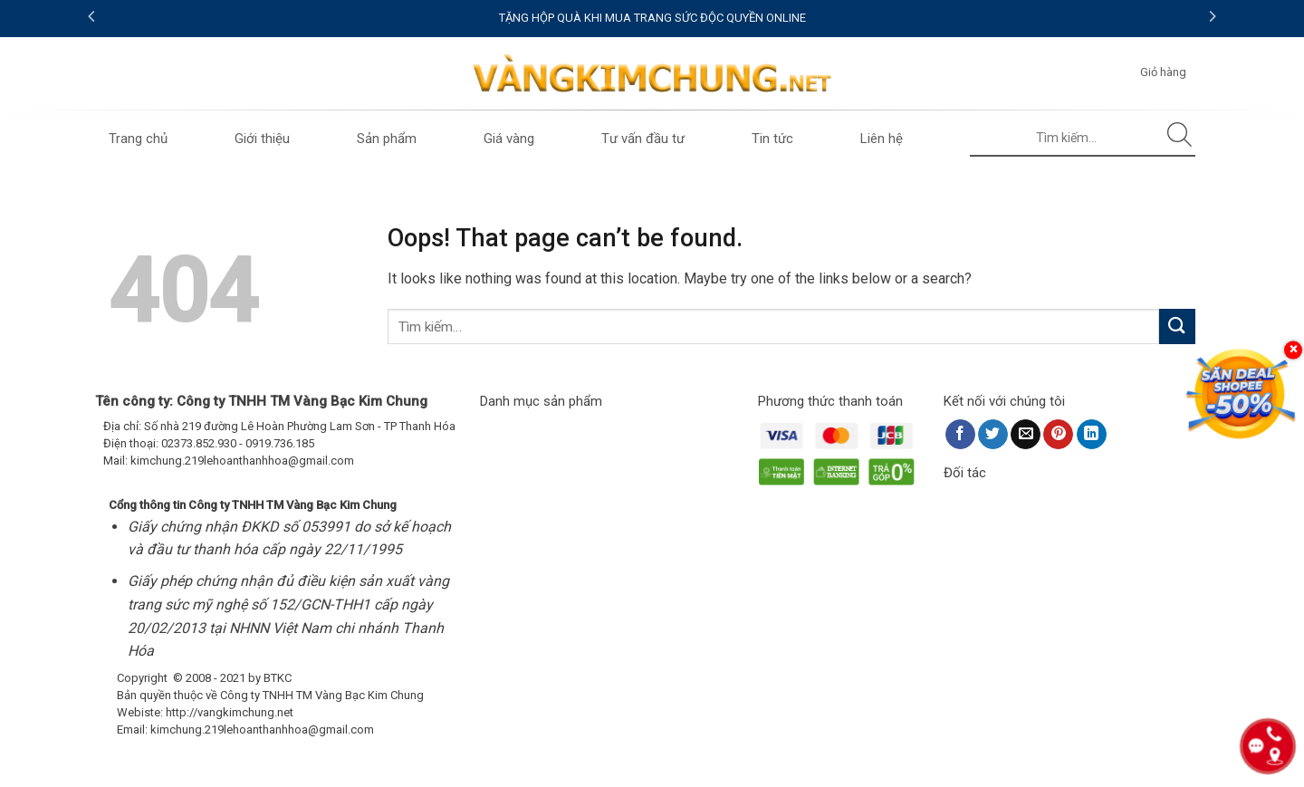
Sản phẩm (387, 138)
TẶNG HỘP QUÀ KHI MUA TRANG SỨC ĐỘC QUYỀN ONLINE (652, 17)
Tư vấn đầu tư (643, 138)
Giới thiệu (262, 138)
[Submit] (1180, 138)
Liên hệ (881, 138)
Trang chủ (138, 138)
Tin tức (772, 138)
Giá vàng (509, 138)
